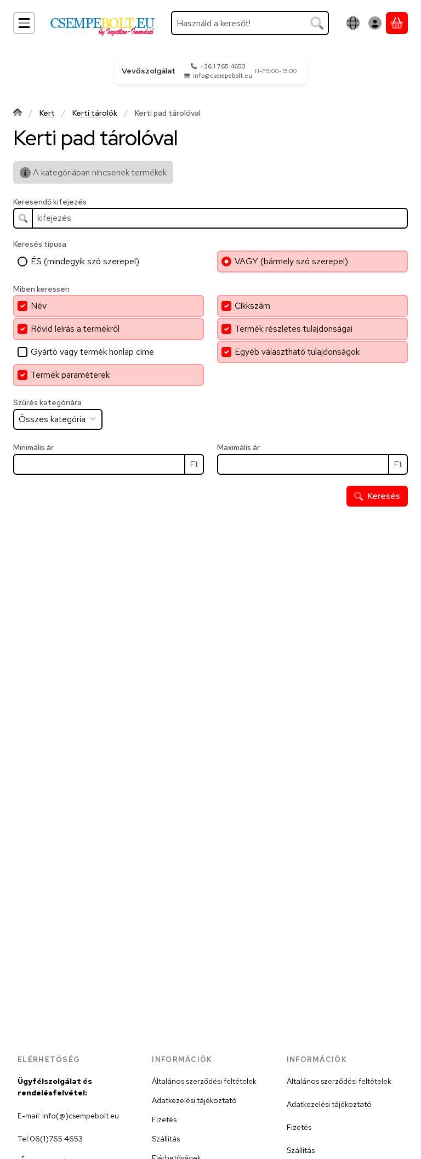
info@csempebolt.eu (222, 75)
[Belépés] (375, 23)
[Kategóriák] (24, 23)
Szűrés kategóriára (47, 402)
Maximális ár (238, 447)
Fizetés (164, 1119)
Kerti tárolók (94, 113)
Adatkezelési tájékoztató (194, 1100)
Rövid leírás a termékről (75, 328)
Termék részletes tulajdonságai (293, 328)
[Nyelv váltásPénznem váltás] (353, 23)
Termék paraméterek (70, 374)
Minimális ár (33, 447)
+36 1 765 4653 (223, 66)
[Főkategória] (17, 114)
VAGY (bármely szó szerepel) (291, 261)
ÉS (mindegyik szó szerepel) (85, 261)
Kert (47, 113)
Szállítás (166, 1139)
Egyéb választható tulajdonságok (297, 351)
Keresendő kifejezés (50, 202)
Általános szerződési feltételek (204, 1081)
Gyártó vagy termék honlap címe (92, 351)
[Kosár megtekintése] (397, 23)
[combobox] (250, 23)
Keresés (377, 496)
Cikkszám (252, 305)
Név (39, 305)
